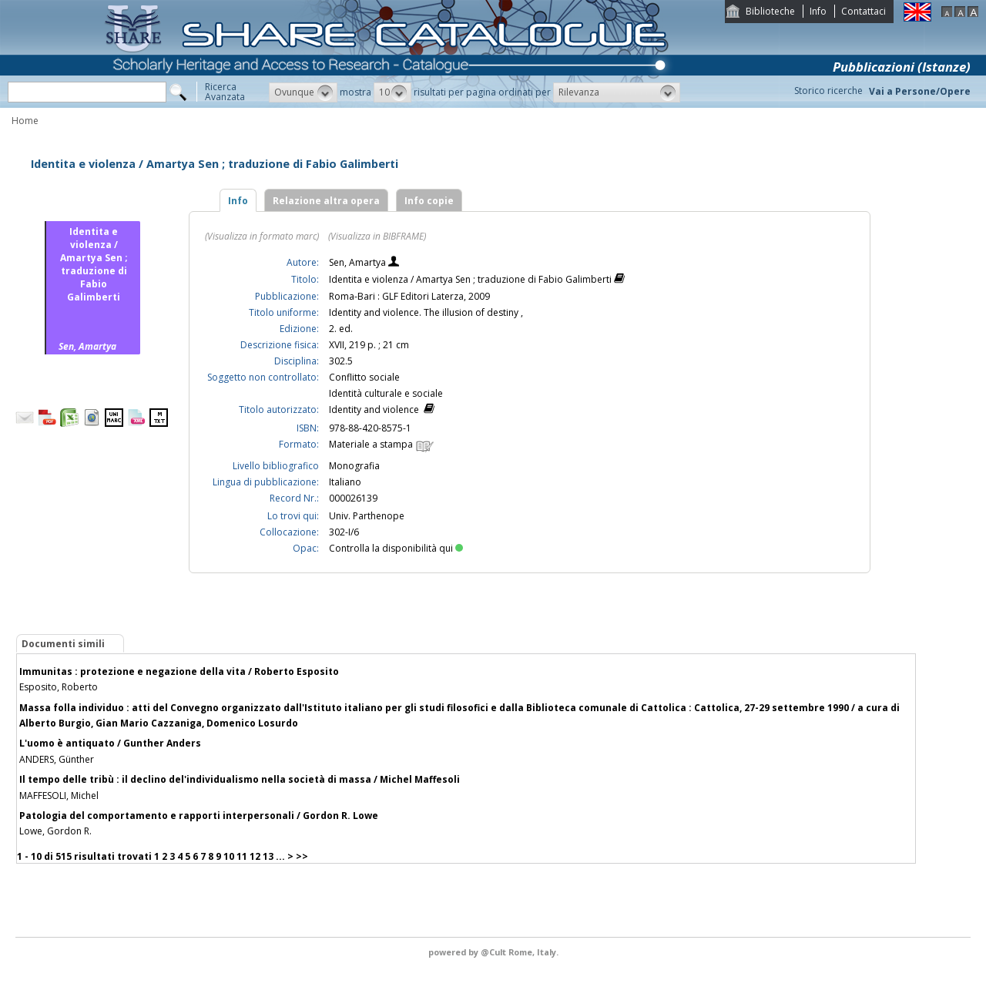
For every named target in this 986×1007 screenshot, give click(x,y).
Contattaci (863, 11)
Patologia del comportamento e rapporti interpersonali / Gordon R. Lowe (198, 815)
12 (255, 856)
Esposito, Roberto (58, 686)
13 (268, 856)
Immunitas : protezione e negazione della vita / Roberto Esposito (179, 671)
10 (228, 856)
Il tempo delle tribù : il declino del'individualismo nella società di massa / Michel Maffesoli (239, 779)
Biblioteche (770, 11)
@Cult (494, 952)
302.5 (341, 361)
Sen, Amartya (358, 262)
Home (25, 120)
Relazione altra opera (326, 200)
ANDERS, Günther (56, 759)
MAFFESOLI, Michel (59, 795)
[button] (303, 92)
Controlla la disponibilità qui (396, 548)
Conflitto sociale (364, 377)
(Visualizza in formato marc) (262, 236)
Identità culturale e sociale (386, 393)
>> (302, 856)
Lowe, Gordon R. (55, 830)
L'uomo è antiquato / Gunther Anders (110, 743)
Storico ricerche (828, 90)
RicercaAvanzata (225, 92)
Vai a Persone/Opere (920, 91)
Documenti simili (63, 643)
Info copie (429, 200)
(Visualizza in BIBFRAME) (377, 236)
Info (818, 11)
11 (241, 856)
